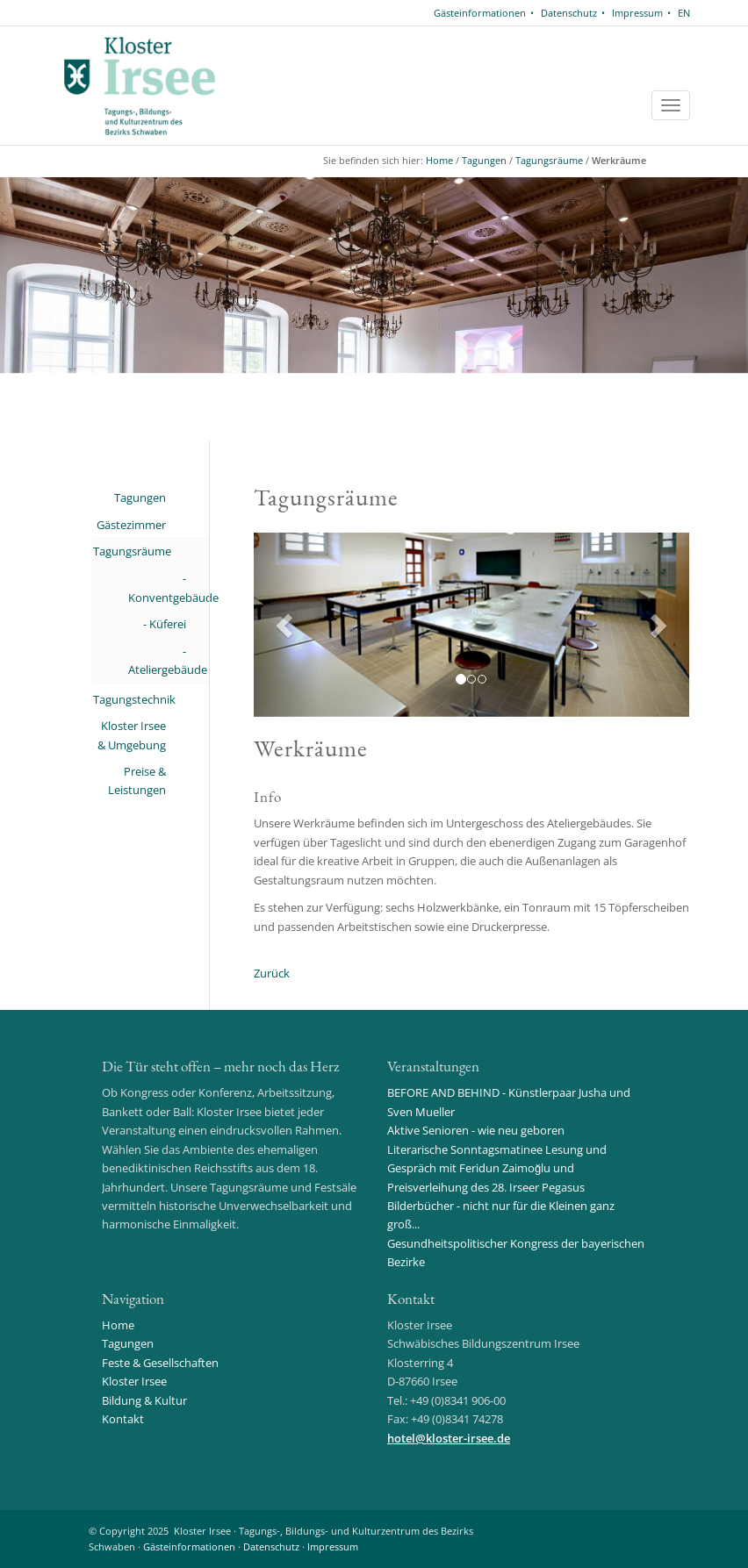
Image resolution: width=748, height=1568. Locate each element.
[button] (286, 625)
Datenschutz (569, 12)
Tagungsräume (549, 160)
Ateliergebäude (157, 669)
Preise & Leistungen (137, 780)
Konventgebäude (157, 597)
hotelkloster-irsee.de (448, 1438)
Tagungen (484, 160)
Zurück (272, 973)
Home (439, 160)
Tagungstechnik (129, 699)
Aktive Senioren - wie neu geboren (476, 1130)
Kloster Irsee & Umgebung (131, 735)
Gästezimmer (131, 525)
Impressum (637, 12)
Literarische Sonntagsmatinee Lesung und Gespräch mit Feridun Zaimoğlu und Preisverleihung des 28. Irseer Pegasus (497, 1168)
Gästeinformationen (480, 12)
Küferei (167, 624)
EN (684, 12)
